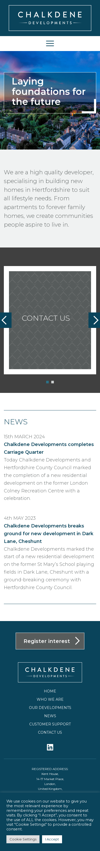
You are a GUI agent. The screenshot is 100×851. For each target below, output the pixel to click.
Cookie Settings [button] (22, 839)
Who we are (50, 699)
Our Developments (50, 707)
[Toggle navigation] (50, 43)
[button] (47, 382)
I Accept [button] (52, 839)
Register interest (47, 641)
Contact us (50, 732)
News (50, 716)
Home (50, 691)
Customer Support (50, 724)
